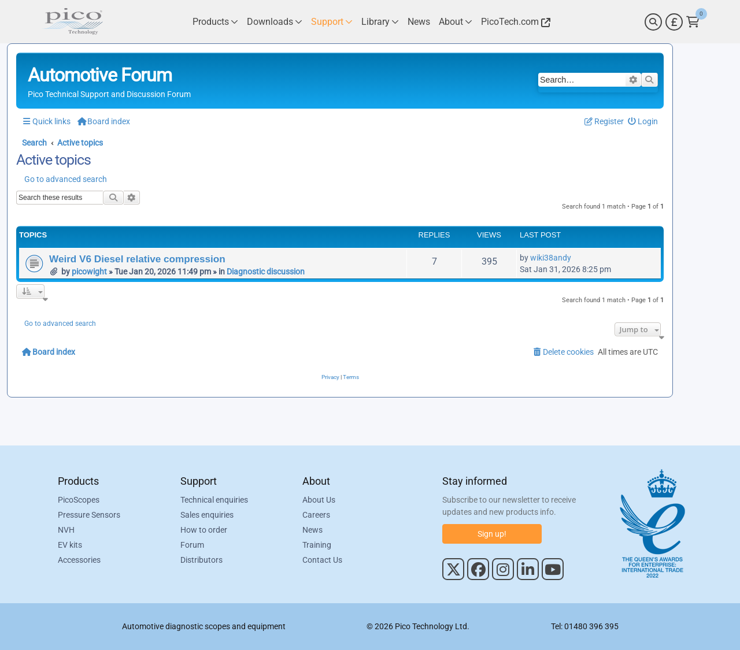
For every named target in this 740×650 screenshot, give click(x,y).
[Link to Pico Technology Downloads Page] (274, 21)
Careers (316, 514)
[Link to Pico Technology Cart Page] (693, 22)
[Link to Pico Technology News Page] (419, 21)
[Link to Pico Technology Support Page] (332, 21)
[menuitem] (643, 122)
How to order (203, 529)
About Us (318, 499)
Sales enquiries (207, 514)
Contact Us (322, 559)
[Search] (653, 22)
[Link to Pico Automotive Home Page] (72, 21)
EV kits (70, 544)
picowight (89, 271)
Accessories (79, 559)
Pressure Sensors (89, 514)
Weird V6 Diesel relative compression (137, 259)
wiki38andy (550, 257)
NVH (66, 529)
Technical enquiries (214, 499)
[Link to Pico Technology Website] (514, 21)
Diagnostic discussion (266, 271)
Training (316, 544)
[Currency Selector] (674, 22)
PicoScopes (78, 499)
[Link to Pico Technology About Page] (455, 21)
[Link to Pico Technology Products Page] (215, 21)
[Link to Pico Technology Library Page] (380, 21)
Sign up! (492, 533)
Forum (192, 544)
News (312, 529)
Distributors (201, 559)
